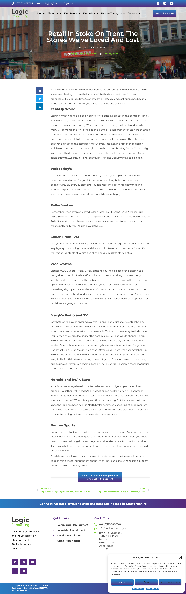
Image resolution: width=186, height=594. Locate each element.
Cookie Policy (138, 589)
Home (41, 13)
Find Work (90, 13)
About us (54, 13)
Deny (146, 582)
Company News (87, 53)
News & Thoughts (113, 13)
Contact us (134, 13)
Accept (122, 582)
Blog (74, 53)
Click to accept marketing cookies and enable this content (100, 477)
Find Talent (72, 13)
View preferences (170, 582)
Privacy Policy (152, 589)
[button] (180, 557)
